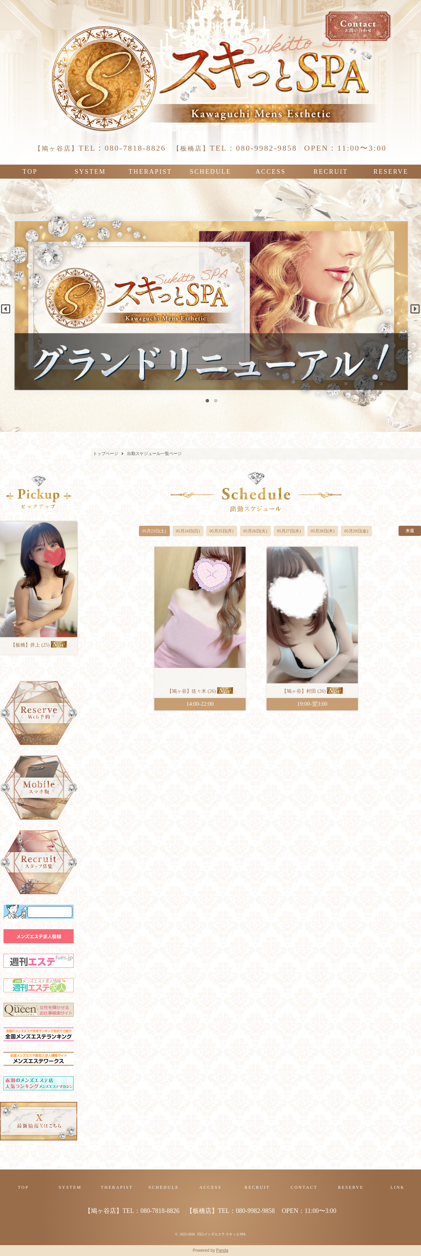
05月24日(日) (188, 531)
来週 (410, 530)
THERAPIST (150, 171)
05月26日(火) (255, 531)
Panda (222, 1250)
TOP (30, 171)
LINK (397, 1187)
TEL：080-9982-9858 (235, 148)
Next (413, 306)
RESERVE (390, 171)
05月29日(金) (356, 531)
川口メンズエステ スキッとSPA (221, 1234)
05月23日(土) (154, 531)
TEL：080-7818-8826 (100, 148)
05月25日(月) (222, 531)
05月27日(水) (289, 531)
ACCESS (270, 171)
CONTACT (304, 1187)
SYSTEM (90, 171)
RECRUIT (331, 171)
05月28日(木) (323, 531)
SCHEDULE (210, 171)
